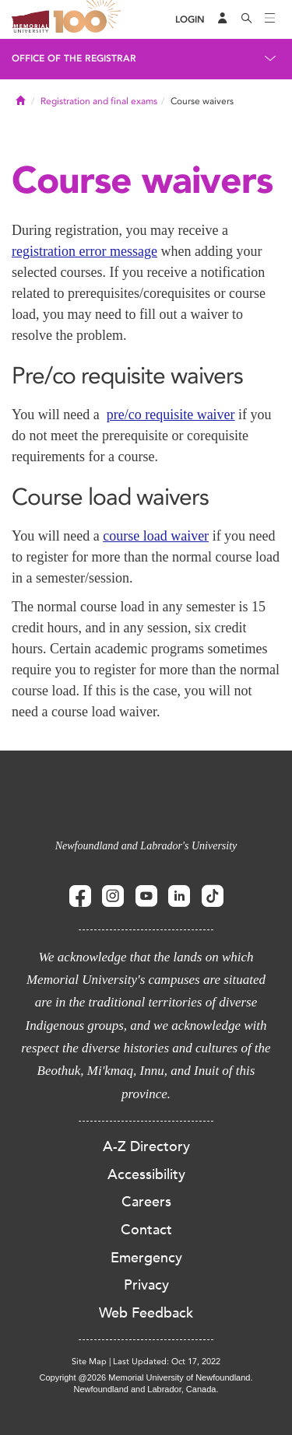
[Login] (190, 19)
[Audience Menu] (223, 19)
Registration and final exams (98, 101)
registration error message (84, 251)
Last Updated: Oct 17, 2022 (166, 1361)
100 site (90, 19)
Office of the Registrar (74, 58)
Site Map (89, 1361)
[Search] (247, 19)
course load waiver (156, 536)
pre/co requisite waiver (171, 414)
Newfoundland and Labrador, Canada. (146, 1389)
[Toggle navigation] (270, 19)
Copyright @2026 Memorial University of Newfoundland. (145, 1377)
